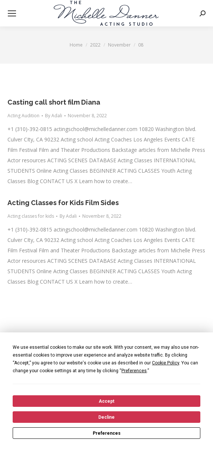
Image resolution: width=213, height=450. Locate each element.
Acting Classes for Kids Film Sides (63, 203)
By (53, 115)
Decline (106, 417)
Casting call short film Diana (53, 102)
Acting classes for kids (30, 216)
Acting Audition (23, 115)
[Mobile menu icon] (11, 13)
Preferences (107, 433)
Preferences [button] (134, 370)
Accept (106, 401)
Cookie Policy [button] (165, 363)
